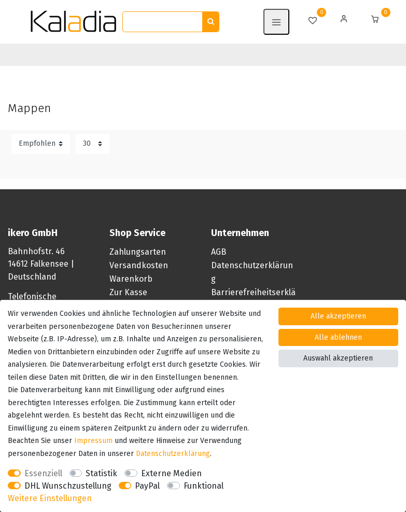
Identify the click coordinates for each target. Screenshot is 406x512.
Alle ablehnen (338, 337)
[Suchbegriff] (163, 22)
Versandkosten (138, 265)
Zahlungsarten (137, 252)
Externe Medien (171, 473)
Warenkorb (130, 279)
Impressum (93, 440)
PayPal (147, 486)
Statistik (101, 473)
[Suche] (210, 22)
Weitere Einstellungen (50, 498)
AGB (218, 252)
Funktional (203, 486)
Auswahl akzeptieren (338, 358)
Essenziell (43, 473)
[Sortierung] (40, 144)
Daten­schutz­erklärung (173, 453)
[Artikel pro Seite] (92, 144)
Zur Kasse (128, 292)
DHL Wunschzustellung (67, 486)
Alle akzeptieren (338, 316)
